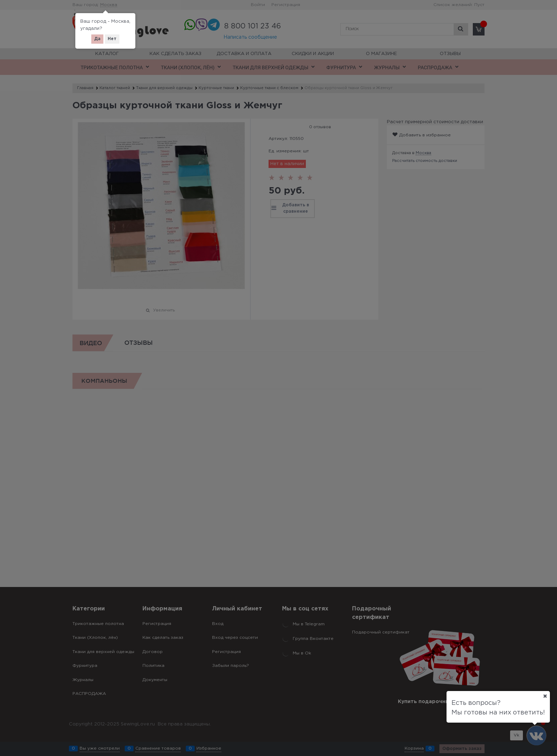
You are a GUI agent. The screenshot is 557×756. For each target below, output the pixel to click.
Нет (112, 39)
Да (97, 39)
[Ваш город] (544, 696)
